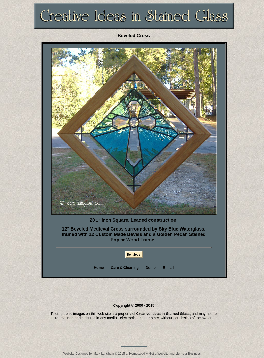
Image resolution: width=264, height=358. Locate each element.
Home (99, 268)
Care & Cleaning (125, 268)
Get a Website (159, 353)
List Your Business (188, 353)
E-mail (168, 268)
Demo (151, 268)
